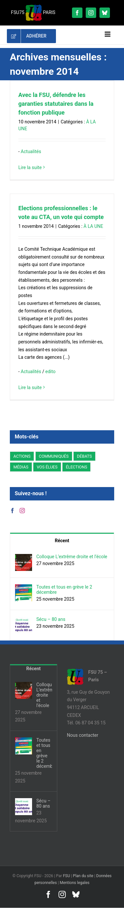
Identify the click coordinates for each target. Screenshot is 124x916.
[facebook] (77, 13)
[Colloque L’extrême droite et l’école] (23, 557)
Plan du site (83, 876)
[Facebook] (12, 510)
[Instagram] (22, 510)
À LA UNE (93, 226)
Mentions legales (75, 882)
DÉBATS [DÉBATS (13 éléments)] (84, 456)
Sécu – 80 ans (50, 619)
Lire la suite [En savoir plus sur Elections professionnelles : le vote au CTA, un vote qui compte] (30, 387)
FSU (66, 876)
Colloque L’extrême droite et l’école (71, 556)
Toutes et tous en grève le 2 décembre (64, 589)
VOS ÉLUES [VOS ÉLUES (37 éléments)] (47, 467)
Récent (62, 540)
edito (50, 371)
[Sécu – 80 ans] (23, 620)
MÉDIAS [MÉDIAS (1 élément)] (20, 467)
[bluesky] (104, 13)
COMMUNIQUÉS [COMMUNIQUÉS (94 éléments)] (54, 456)
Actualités (31, 151)
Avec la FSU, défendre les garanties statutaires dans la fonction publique (56, 103)
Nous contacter (82, 735)
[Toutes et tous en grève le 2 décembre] (23, 588)
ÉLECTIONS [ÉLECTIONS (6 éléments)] (76, 467)
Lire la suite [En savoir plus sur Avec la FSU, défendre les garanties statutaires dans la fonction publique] (30, 167)
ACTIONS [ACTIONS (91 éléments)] (21, 456)
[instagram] (91, 13)
